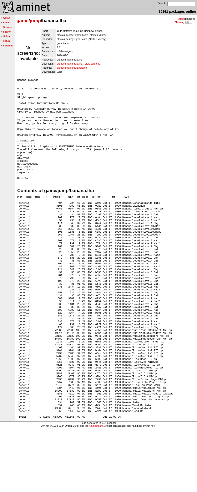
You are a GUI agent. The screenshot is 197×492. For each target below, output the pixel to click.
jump (35, 20)
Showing (179, 22)
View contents (92, 63)
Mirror (181, 18)
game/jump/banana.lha (69, 63)
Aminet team (96, 490)
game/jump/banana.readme (72, 67)
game (23, 20)
